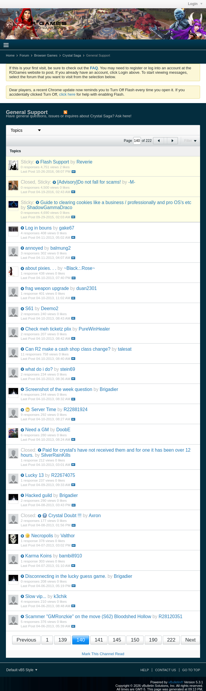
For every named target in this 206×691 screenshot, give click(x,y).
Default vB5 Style (21, 670)
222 (171, 640)
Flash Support (54, 161)
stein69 (67, 369)
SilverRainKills (56, 455)
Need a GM (37, 429)
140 (80, 640)
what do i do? (39, 369)
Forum (24, 55)
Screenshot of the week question (58, 389)
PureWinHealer (94, 328)
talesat (124, 349)
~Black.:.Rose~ (79, 268)
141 (99, 640)
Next (190, 640)
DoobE (63, 429)
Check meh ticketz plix (48, 328)
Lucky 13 (34, 475)
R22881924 (76, 409)
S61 (29, 308)
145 (117, 640)
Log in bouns (38, 227)
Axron (95, 515)
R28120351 (171, 616)
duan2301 (86, 288)
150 (135, 640)
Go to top (191, 670)
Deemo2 (49, 308)
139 (62, 640)
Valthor (68, 535)
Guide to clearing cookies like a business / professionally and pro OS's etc (115, 202)
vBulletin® (175, 682)
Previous (26, 640)
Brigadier (109, 389)
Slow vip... (35, 596)
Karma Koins (38, 555)
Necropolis (42, 535)
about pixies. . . (40, 268)
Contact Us (165, 670)
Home (10, 55)
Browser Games (45, 55)
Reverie (85, 161)
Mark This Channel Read (103, 654)
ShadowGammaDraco (49, 207)
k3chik (60, 596)
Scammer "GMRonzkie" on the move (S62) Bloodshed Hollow (88, 616)
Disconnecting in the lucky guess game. (65, 576)
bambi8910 (70, 555)
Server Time (43, 409)
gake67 (66, 227)
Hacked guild (38, 495)
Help (144, 670)
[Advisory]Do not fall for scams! (89, 182)
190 (153, 640)
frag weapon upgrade (47, 288)
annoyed (34, 248)
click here (67, 94)
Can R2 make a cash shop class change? (67, 349)
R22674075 (63, 475)
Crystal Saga (71, 55)
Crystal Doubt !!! (65, 515)
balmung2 (60, 248)
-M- (131, 182)
